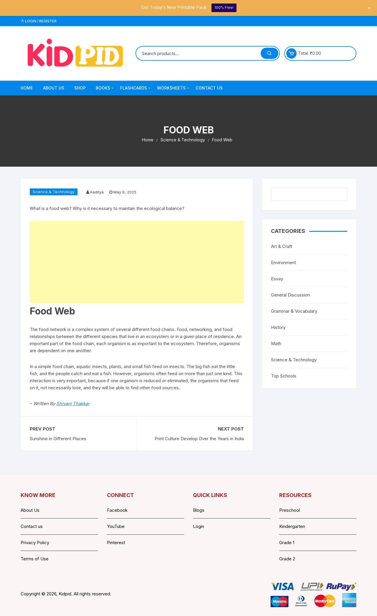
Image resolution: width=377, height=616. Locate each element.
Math (276, 343)
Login (198, 526)
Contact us (32, 526)
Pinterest (116, 542)
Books (105, 88)
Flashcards (135, 88)
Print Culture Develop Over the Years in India (199, 438)
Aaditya (97, 192)
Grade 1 (286, 542)
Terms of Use (35, 559)
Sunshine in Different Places (58, 438)
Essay (277, 278)
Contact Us (209, 87)
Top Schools (283, 376)
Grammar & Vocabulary (294, 311)
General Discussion (290, 295)
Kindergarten (292, 526)
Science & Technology (54, 191)
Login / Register (39, 21)
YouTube (116, 526)
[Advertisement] (137, 262)
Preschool (289, 510)
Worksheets (173, 88)
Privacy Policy (35, 542)
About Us (53, 87)
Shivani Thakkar (73, 403)
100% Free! (224, 7)
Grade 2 (287, 559)
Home (27, 87)
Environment (283, 262)
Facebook (117, 510)
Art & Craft (281, 246)
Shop (80, 87)
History (278, 327)
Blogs (198, 510)
